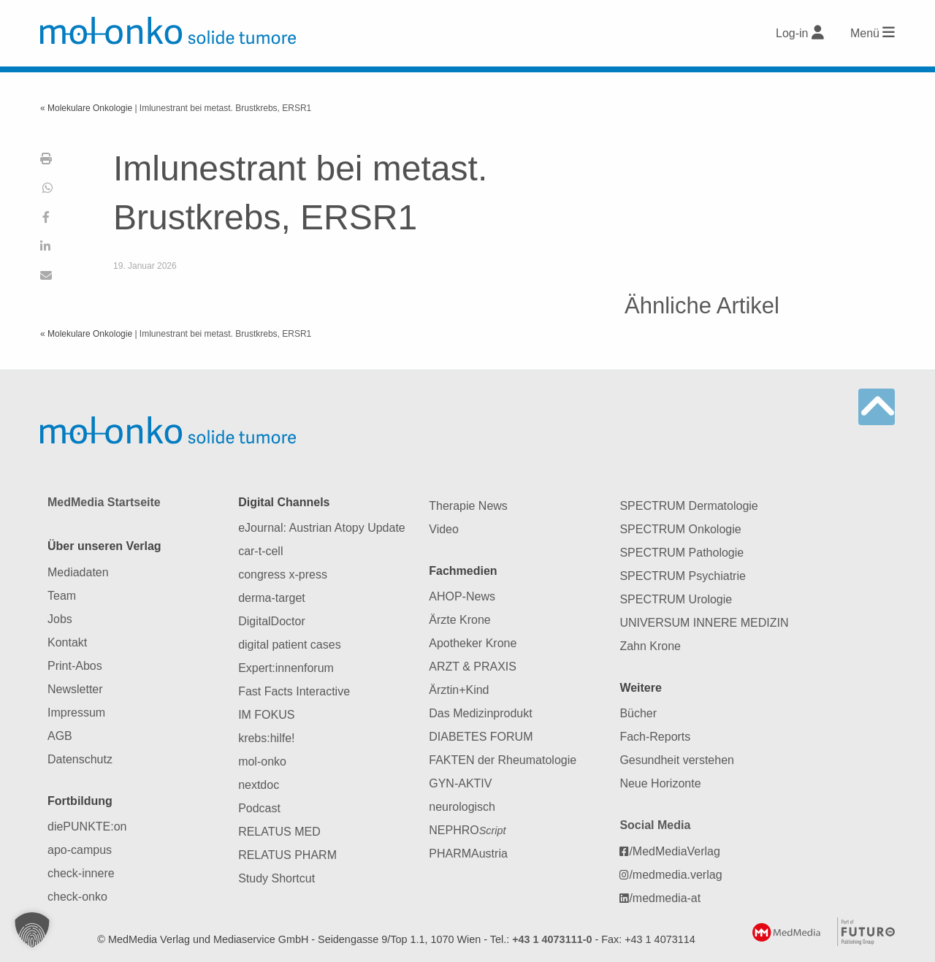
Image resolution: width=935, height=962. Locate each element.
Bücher (638, 713)
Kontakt (67, 642)
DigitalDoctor (271, 621)
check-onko (77, 896)
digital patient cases (289, 644)
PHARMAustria (468, 853)
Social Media (654, 825)
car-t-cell (260, 551)
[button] (32, 930)
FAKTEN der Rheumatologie (502, 760)
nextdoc (258, 785)
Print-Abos (74, 666)
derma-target (271, 598)
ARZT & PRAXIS (472, 666)
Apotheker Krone (472, 643)
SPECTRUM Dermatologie (688, 506)
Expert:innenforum (286, 668)
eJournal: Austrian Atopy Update (321, 528)
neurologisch (462, 807)
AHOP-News (462, 596)
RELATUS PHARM (287, 855)
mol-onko (262, 761)
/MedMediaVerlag (669, 851)
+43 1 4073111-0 (552, 939)
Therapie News (468, 506)
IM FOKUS (266, 715)
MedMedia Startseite (104, 502)
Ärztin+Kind (459, 690)
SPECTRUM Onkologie (680, 529)
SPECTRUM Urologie (675, 599)
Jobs (59, 619)
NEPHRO (467, 830)
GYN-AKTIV (460, 783)
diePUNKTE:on (87, 826)
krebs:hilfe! (266, 738)
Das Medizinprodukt (480, 713)
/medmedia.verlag (670, 875)
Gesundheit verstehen (676, 760)
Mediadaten (78, 572)
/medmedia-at (660, 898)
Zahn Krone (650, 646)
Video (444, 529)
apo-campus (79, 850)
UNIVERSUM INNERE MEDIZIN (703, 622)
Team (61, 595)
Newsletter (75, 689)
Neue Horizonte (660, 783)
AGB (59, 736)
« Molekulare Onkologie (87, 108)
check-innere (81, 873)
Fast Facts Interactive (294, 691)
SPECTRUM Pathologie (681, 552)
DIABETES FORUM (481, 736)
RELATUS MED (279, 831)
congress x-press (282, 574)
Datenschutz (79, 759)
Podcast (259, 808)
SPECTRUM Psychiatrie (682, 576)
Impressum (76, 712)
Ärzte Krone (459, 620)
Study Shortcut (276, 878)
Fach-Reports (654, 736)
